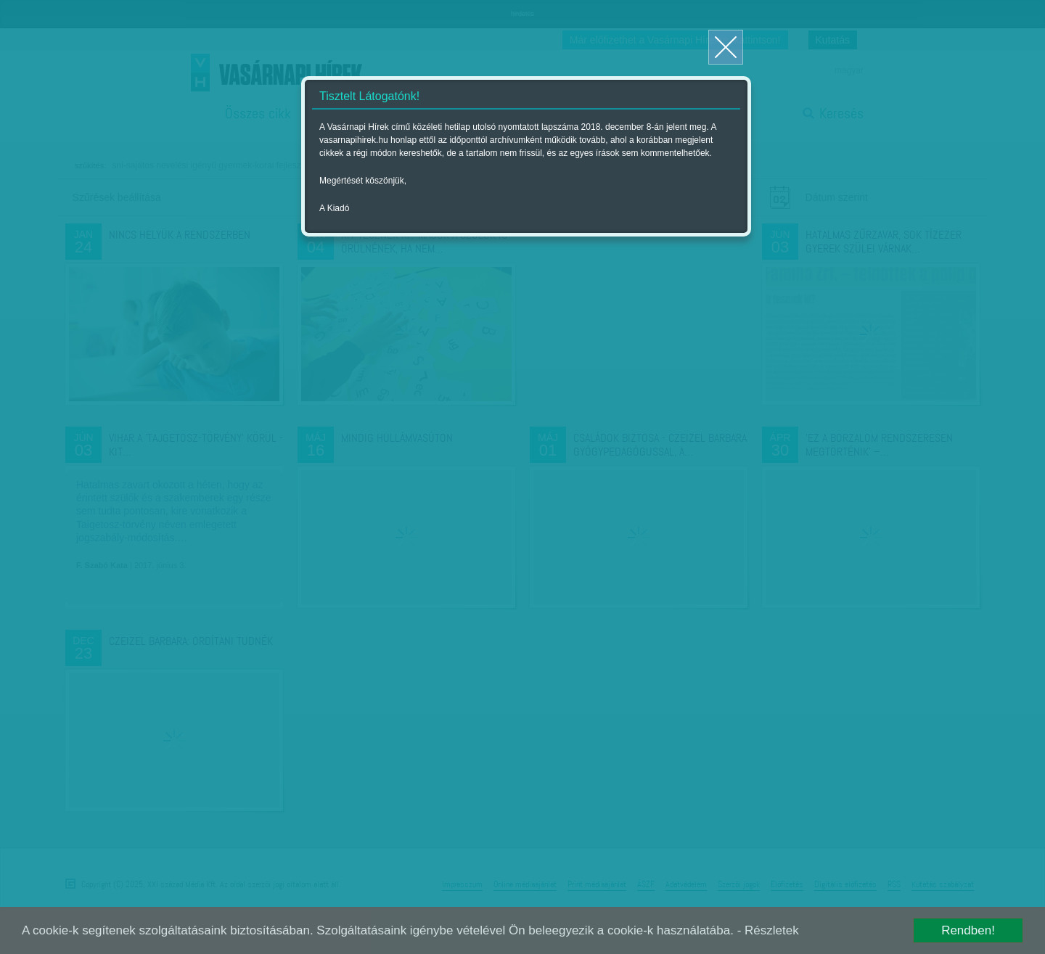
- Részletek (768, 930)
